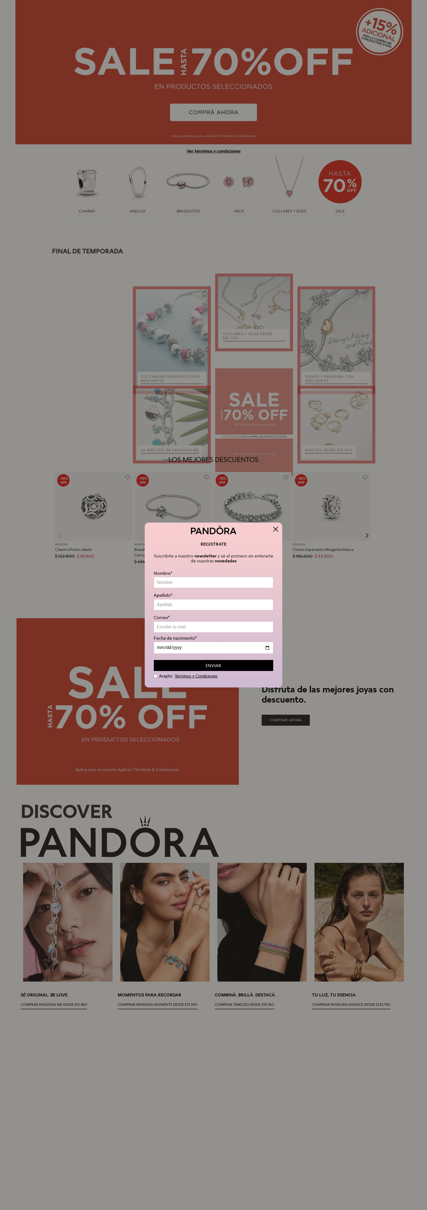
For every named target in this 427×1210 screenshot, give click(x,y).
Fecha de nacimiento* (175, 638)
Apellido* (163, 595)
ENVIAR (213, 665)
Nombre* (163, 573)
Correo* (162, 617)
